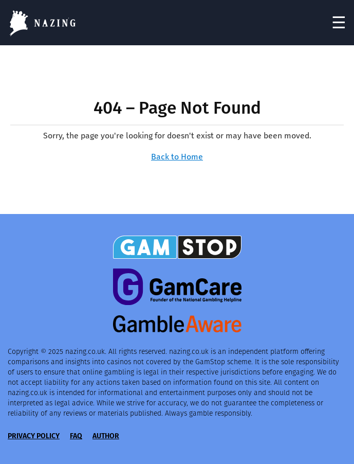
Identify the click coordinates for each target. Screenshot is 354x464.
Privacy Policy (34, 436)
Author (105, 436)
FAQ (76, 436)
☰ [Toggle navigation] (338, 22)
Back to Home (177, 157)
